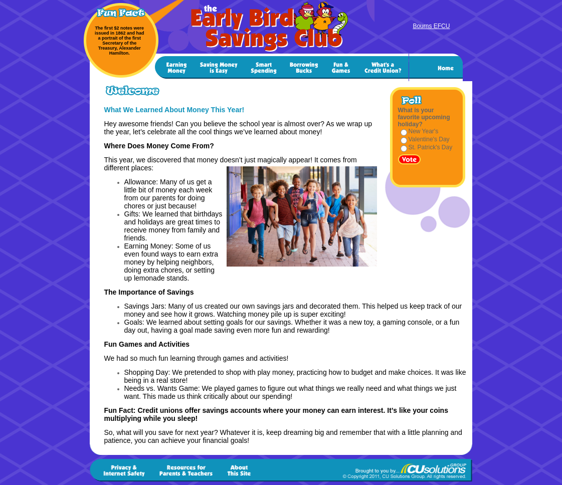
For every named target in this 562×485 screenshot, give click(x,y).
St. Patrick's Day (431, 147)
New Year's (424, 131)
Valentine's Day (429, 139)
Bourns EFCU (431, 26)
